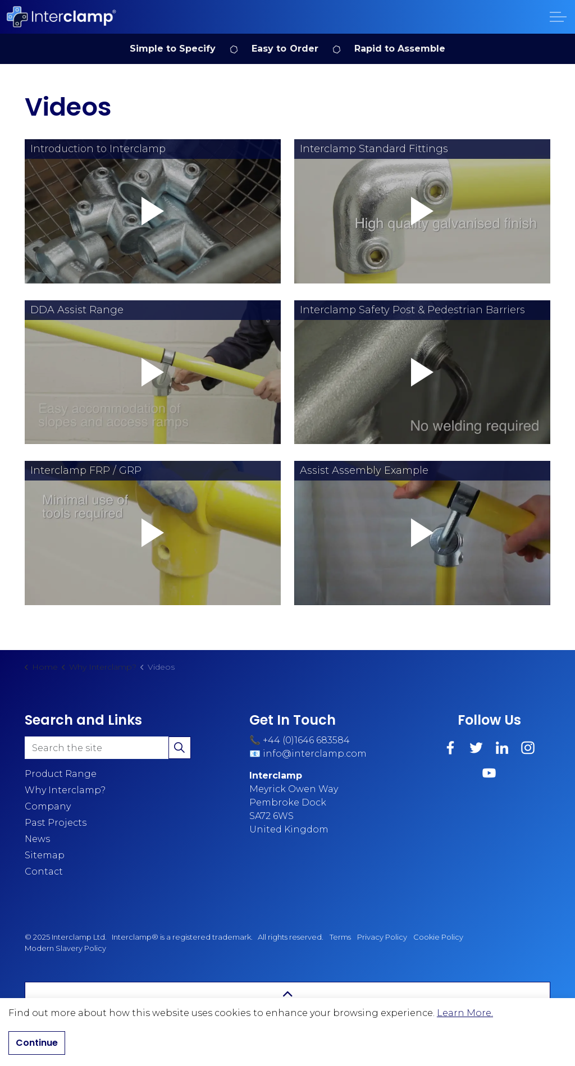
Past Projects (55, 822)
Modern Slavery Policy (65, 948)
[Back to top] (287, 994)
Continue (37, 1043)
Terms (340, 936)
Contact (44, 871)
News (37, 839)
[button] (153, 211)
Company (48, 806)
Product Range (61, 773)
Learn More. (465, 1013)
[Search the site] (108, 747)
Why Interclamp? (65, 790)
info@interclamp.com (315, 753)
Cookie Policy (438, 936)
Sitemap (45, 855)
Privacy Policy (382, 936)
